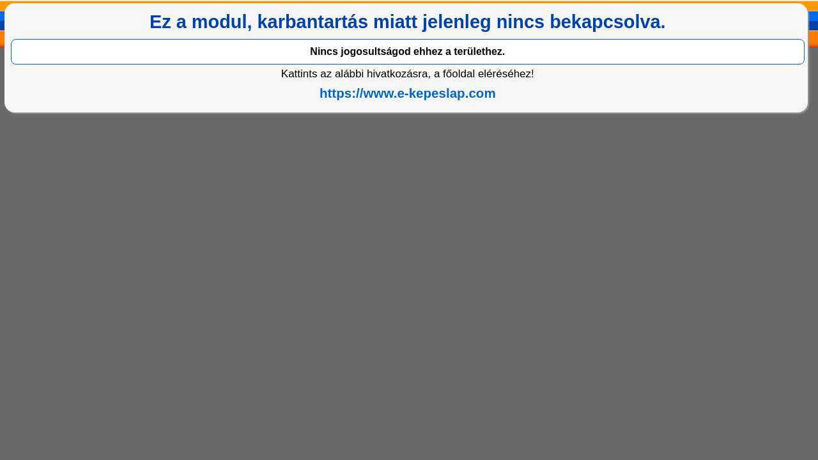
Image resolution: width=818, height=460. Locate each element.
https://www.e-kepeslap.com (408, 93)
